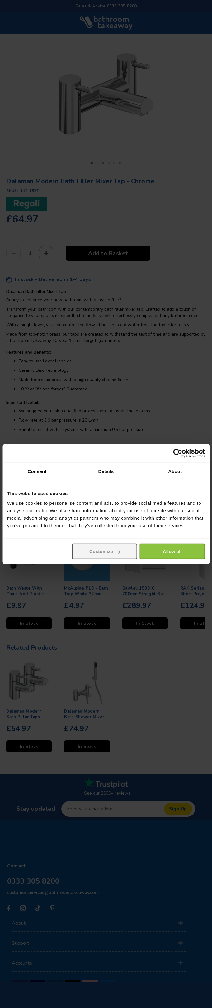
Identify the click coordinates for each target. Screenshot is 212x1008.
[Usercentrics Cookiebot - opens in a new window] (177, 453)
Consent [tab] (36, 471)
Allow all (172, 551)
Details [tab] (106, 471)
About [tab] (175, 471)
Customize (104, 551)
